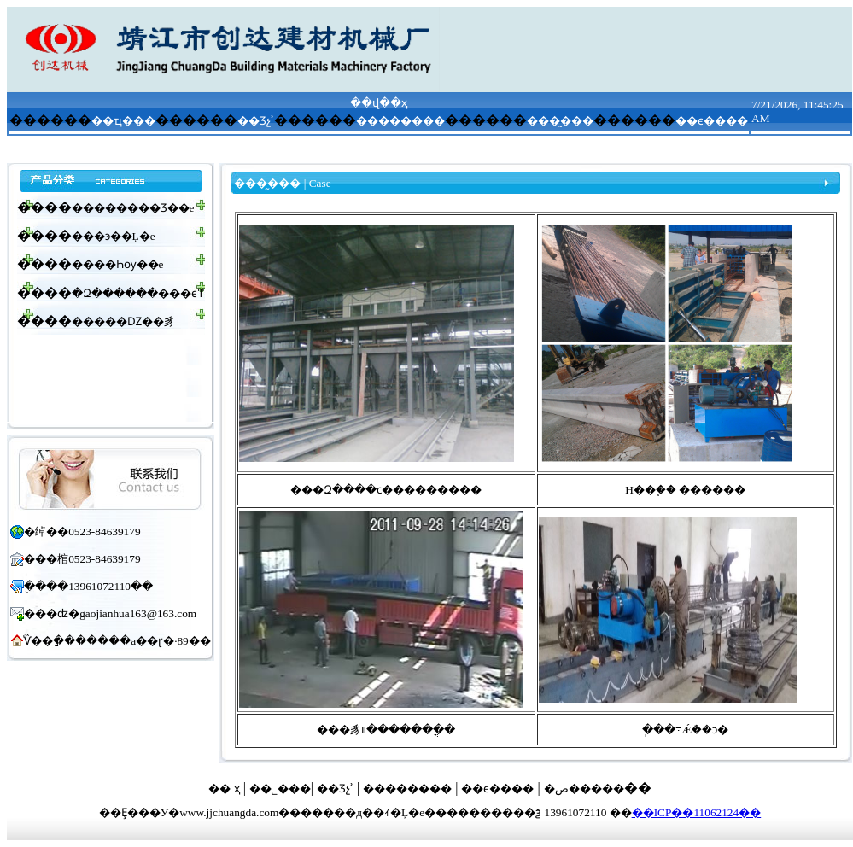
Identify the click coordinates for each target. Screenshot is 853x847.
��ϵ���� (711, 120)
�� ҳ (223, 788)
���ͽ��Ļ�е (113, 236)
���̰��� (560, 120)
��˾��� (280, 788)
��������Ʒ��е (133, 208)
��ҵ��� (123, 120)
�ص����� (584, 788)
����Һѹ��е (118, 264)
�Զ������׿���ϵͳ (138, 293)
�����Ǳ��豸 (123, 321)
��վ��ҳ (378, 102)
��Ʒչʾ (255, 120)
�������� (400, 120)
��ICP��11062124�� (697, 812)
